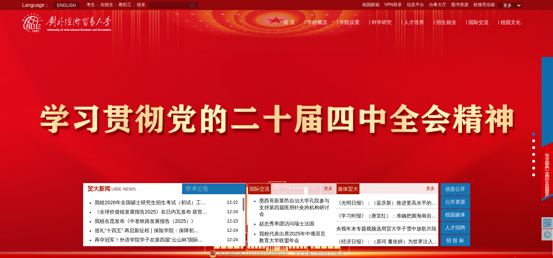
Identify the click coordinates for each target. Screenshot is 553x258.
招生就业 (446, 22)
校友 (141, 4)
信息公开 (455, 189)
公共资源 (455, 202)
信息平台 (415, 4)
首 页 (289, 22)
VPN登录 (393, 4)
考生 (90, 4)
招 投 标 (455, 240)
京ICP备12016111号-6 (319, 254)
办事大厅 (437, 4)
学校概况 (317, 22)
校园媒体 (455, 215)
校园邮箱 (371, 4)
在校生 (106, 4)
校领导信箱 (484, 4)
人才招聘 (455, 227)
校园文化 (511, 22)
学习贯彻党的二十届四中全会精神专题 (547, 170)
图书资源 (459, 4)
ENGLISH (66, 5)
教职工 (125, 4)
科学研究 (382, 22)
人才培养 (414, 22)
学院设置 (349, 22)
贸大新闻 (111, 189)
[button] (533, 134)
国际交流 (478, 22)
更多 (328, 188)
